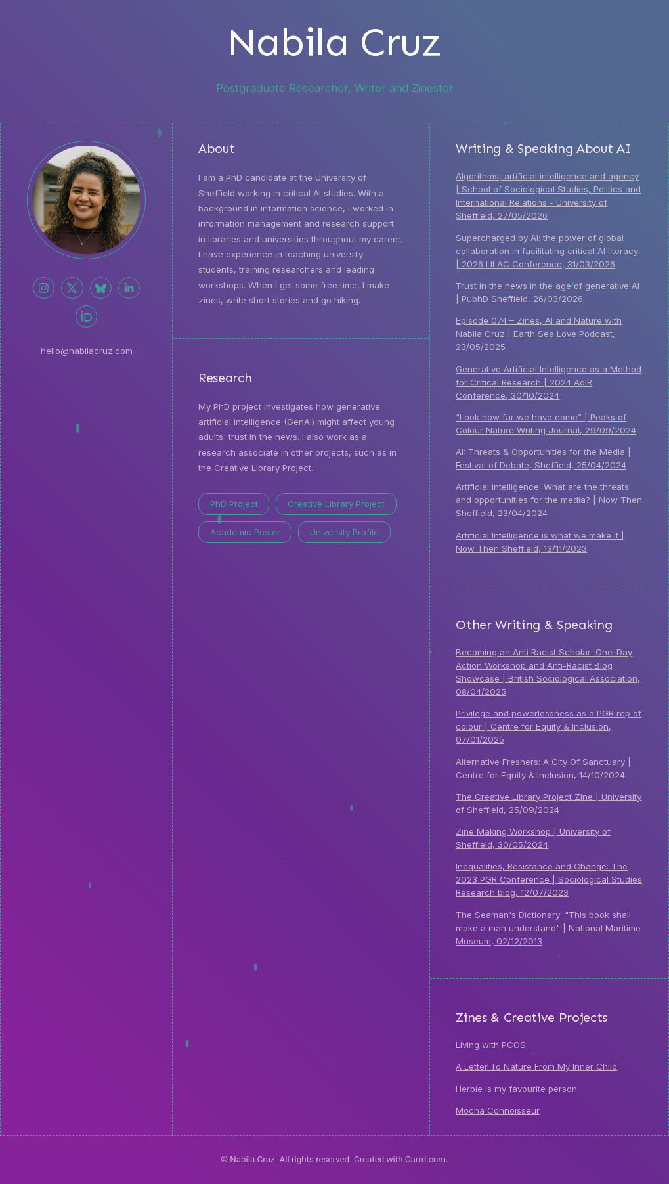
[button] (43, 288)
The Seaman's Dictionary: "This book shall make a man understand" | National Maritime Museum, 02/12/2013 (548, 928)
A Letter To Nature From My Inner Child (536, 1066)
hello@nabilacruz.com (87, 350)
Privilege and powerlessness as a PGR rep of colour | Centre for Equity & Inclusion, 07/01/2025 (548, 726)
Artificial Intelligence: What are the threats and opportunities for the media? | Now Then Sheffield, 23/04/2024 (549, 499)
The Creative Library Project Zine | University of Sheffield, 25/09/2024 (548, 803)
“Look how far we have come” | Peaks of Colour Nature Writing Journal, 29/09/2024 (546, 423)
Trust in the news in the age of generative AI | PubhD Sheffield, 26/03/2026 (547, 292)
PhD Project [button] (234, 503)
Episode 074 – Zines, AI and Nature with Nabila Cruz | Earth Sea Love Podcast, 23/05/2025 (539, 333)
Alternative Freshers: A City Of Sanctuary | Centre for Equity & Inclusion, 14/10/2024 (543, 768)
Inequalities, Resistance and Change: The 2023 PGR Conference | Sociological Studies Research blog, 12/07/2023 (549, 880)
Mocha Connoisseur (498, 1110)
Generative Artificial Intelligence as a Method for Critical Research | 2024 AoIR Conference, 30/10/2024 (548, 382)
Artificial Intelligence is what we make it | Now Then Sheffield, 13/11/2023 (540, 542)
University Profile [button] (344, 532)
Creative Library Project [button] (336, 503)
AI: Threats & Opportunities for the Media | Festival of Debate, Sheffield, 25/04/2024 (543, 458)
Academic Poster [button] (245, 532)
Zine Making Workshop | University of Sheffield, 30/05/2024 (533, 838)
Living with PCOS (491, 1045)
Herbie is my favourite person (516, 1089)
